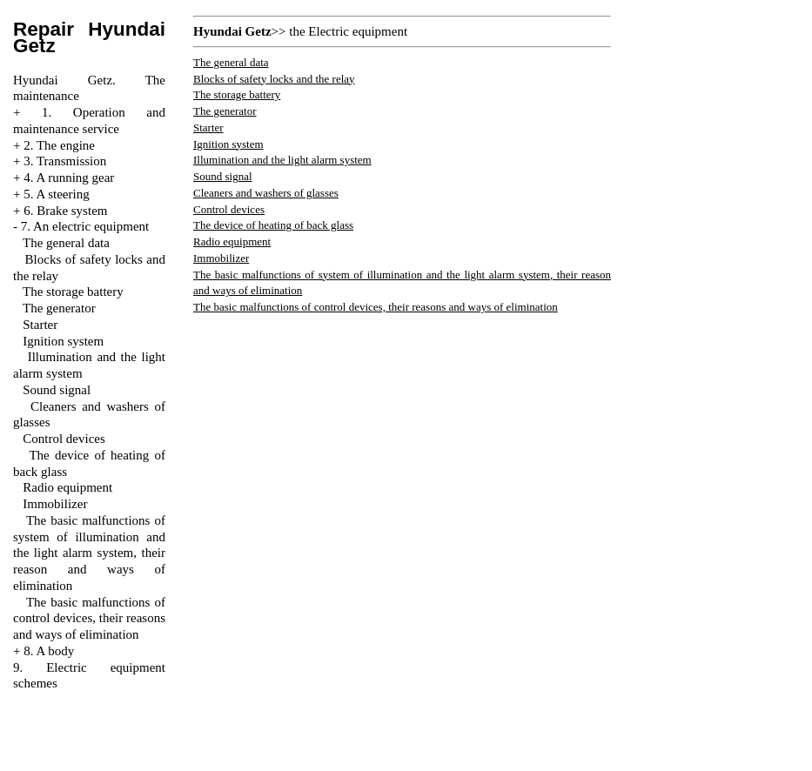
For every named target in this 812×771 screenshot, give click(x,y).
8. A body (48, 651)
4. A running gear (68, 177)
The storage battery (73, 291)
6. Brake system (65, 211)
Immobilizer (55, 504)
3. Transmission (64, 161)
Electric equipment (357, 31)
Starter (40, 325)
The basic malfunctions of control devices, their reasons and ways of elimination (89, 618)
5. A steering (56, 194)
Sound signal (57, 390)
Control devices (64, 439)
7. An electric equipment (85, 226)
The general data (66, 243)
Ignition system (63, 341)
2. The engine (59, 145)
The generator (59, 308)
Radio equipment (67, 487)
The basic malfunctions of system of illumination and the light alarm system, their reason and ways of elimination (89, 553)
